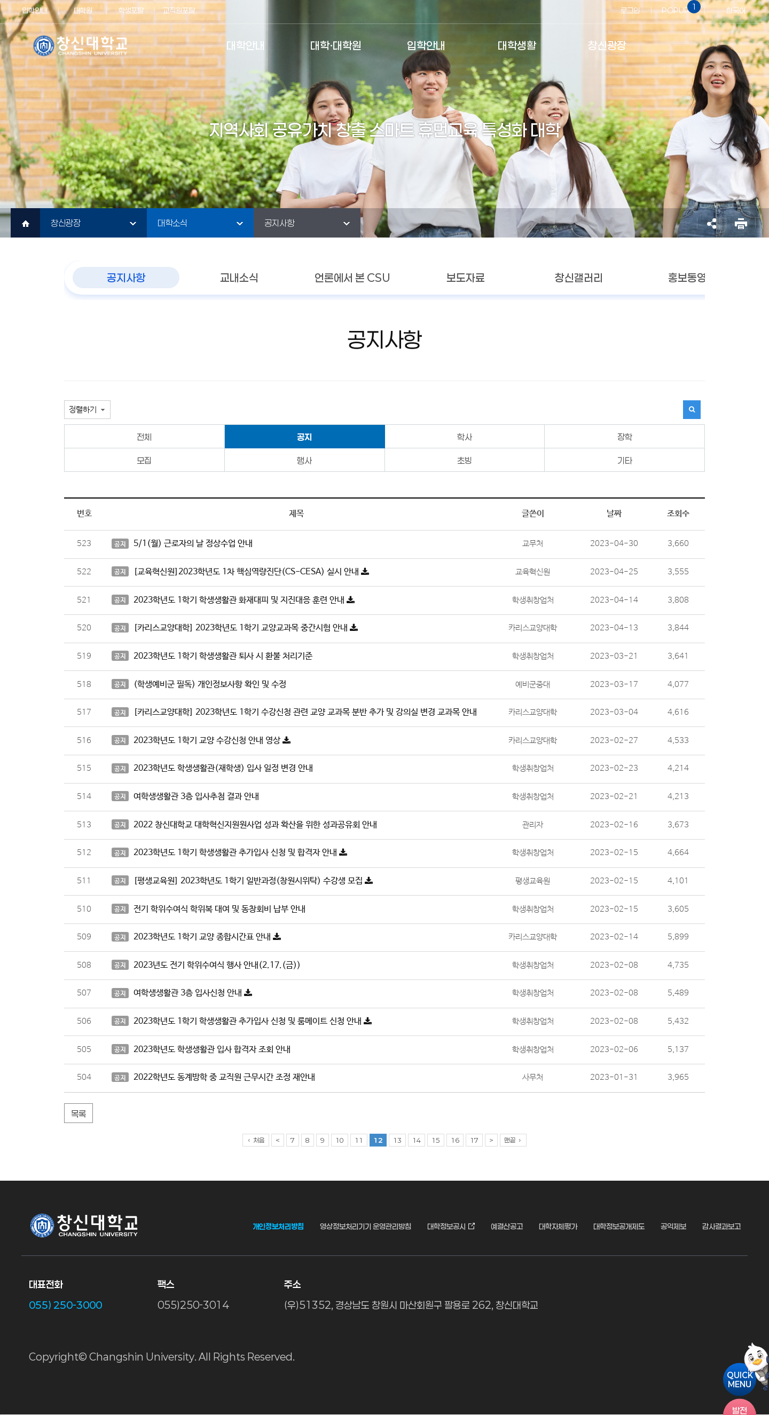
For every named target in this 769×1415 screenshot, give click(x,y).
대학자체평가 (558, 1226)
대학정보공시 (446, 1226)
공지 (304, 437)
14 (416, 1140)
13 (397, 1140)
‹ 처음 (256, 1140)
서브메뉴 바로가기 (0, 0)
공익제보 (673, 1226)
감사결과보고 (721, 1226)
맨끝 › (513, 1140)
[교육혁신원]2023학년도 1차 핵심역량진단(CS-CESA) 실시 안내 (240, 571)
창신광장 (66, 223)
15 (435, 1140)
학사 (464, 437)
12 (378, 1140)
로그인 (630, 10)
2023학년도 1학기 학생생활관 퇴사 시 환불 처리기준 (212, 656)
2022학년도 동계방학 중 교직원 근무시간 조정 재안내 (213, 1077)
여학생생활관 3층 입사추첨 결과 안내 (185, 796)
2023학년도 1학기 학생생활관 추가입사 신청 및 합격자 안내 (229, 853)
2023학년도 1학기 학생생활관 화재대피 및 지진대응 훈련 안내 (233, 600)
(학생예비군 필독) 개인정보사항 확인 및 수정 (199, 684)
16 (455, 1140)
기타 (624, 460)
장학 (624, 437)
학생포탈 (131, 10)
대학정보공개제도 (619, 1226)
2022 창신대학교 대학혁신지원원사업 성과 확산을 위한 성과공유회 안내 (244, 824)
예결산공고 (507, 1226)
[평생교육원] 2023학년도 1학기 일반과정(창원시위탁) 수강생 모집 (242, 880)
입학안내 (35, 10)
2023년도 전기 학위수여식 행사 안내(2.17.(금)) (206, 965)
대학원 (83, 10)
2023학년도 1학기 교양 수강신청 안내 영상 (201, 740)
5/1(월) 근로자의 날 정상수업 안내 (182, 544)
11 (359, 1140)
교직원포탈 (179, 10)
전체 (144, 437)
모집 (144, 460)
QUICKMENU (740, 1379)
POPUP (679, 7)
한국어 (736, 10)
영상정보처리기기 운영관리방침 (365, 1226)
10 (339, 1140)
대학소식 (172, 223)
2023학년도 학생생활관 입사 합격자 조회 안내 (201, 1049)
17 (474, 1140)
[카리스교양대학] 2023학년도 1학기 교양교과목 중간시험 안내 (235, 628)
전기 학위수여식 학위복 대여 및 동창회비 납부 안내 (208, 909)
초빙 (464, 460)
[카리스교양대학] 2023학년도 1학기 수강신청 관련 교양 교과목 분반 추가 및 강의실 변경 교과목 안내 (294, 712)
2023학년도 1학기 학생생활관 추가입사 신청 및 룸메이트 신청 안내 (242, 1021)
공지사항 (279, 223)
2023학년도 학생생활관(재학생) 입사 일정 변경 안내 (212, 768)
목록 (78, 1114)
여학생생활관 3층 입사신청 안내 (182, 993)
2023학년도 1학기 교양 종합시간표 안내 (196, 937)
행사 (304, 460)
